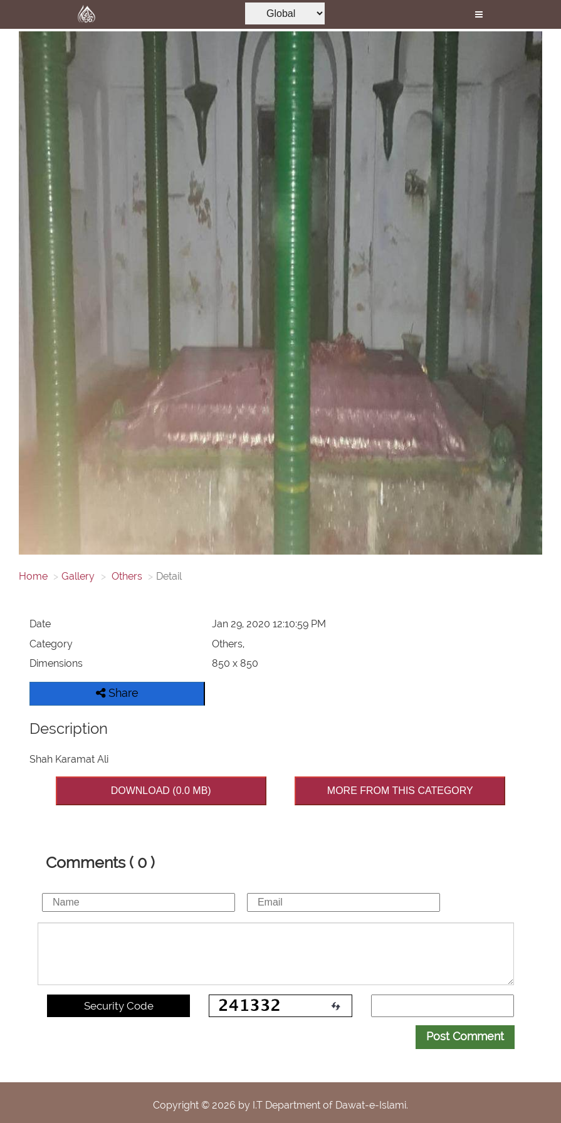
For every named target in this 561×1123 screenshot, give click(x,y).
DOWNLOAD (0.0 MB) (161, 790)
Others (125, 576)
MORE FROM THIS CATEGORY (400, 790)
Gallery (78, 576)
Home (33, 576)
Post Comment (465, 1036)
